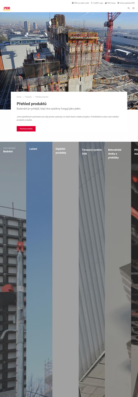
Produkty (28, 97)
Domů (19, 97)
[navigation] (26, 128)
